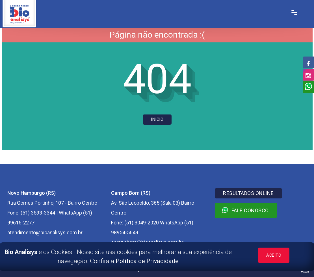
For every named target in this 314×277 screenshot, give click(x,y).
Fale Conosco (245, 210)
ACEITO (273, 255)
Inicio (157, 119)
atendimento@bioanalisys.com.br (45, 232)
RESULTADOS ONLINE (248, 193)
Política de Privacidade (147, 261)
